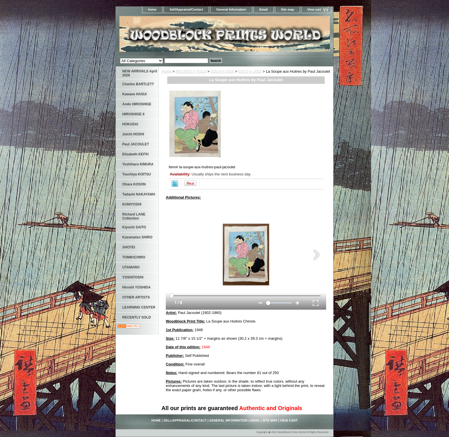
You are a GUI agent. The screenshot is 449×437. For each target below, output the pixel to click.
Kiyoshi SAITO (134, 227)
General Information (231, 9)
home (152, 9)
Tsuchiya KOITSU (136, 174)
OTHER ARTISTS (136, 297)
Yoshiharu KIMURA (137, 164)
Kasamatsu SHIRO (137, 237)
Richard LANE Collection (133, 216)
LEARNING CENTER (138, 307)
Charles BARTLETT (138, 84)
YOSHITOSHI (132, 277)
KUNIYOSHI (131, 204)
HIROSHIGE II (133, 114)
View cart (314, 9)
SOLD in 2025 (222, 71)
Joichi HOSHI (133, 134)
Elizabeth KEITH (135, 154)
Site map (287, 9)
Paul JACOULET (135, 144)
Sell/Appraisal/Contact (186, 9)
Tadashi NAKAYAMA (138, 194)
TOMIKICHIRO (133, 257)
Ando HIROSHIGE (136, 104)
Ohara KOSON (134, 184)
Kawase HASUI (134, 94)
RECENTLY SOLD (191, 71)
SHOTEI (128, 247)
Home (167, 71)
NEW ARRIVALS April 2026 (139, 73)
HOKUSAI (130, 124)
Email (263, 9)
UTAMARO (130, 267)
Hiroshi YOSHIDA (136, 287)
